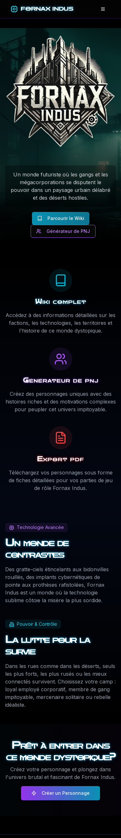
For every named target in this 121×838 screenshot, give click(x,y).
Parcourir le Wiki (60, 218)
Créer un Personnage (60, 793)
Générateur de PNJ (63, 231)
